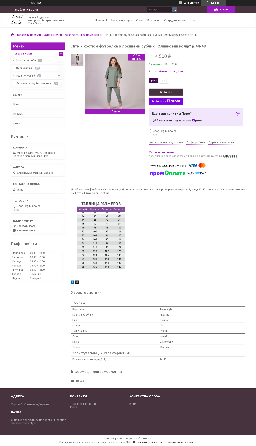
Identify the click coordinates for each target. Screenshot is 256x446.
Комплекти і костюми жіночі (83, 34)
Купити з (168, 101)
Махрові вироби (26, 60)
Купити (168, 92)
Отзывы (18, 113)
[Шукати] (174, 9)
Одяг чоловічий (25, 75)
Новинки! (101, 20)
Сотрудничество (175, 20)
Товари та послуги (29, 34)
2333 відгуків (191, 2)
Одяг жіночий (53, 34)
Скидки (17, 94)
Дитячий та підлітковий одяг (34, 83)
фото (16, 123)
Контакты (153, 20)
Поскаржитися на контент (148, 442)
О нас (139, 20)
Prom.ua (147, 438)
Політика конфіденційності (182, 442)
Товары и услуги (121, 20)
